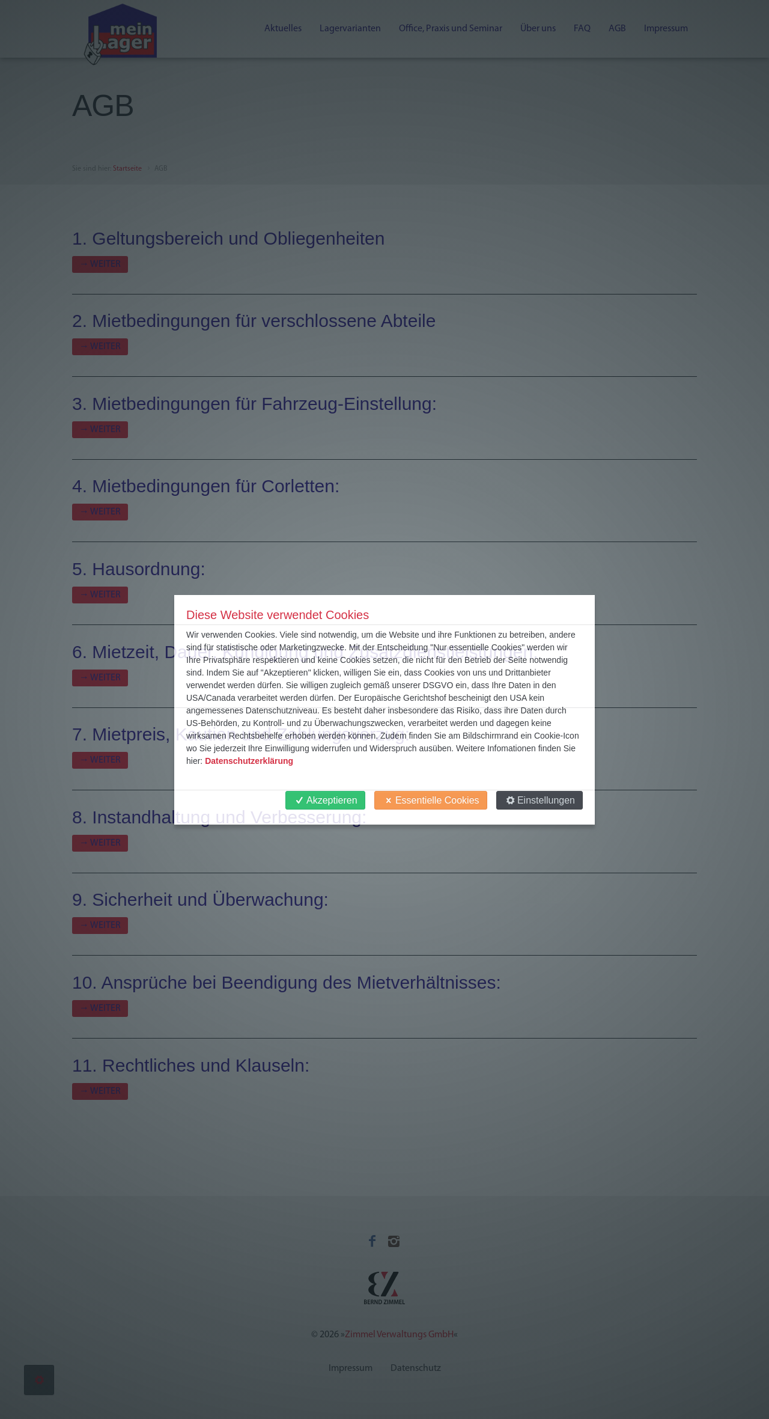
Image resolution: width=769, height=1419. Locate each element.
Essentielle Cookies (430, 800)
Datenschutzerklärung (249, 761)
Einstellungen (539, 800)
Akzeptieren (325, 800)
